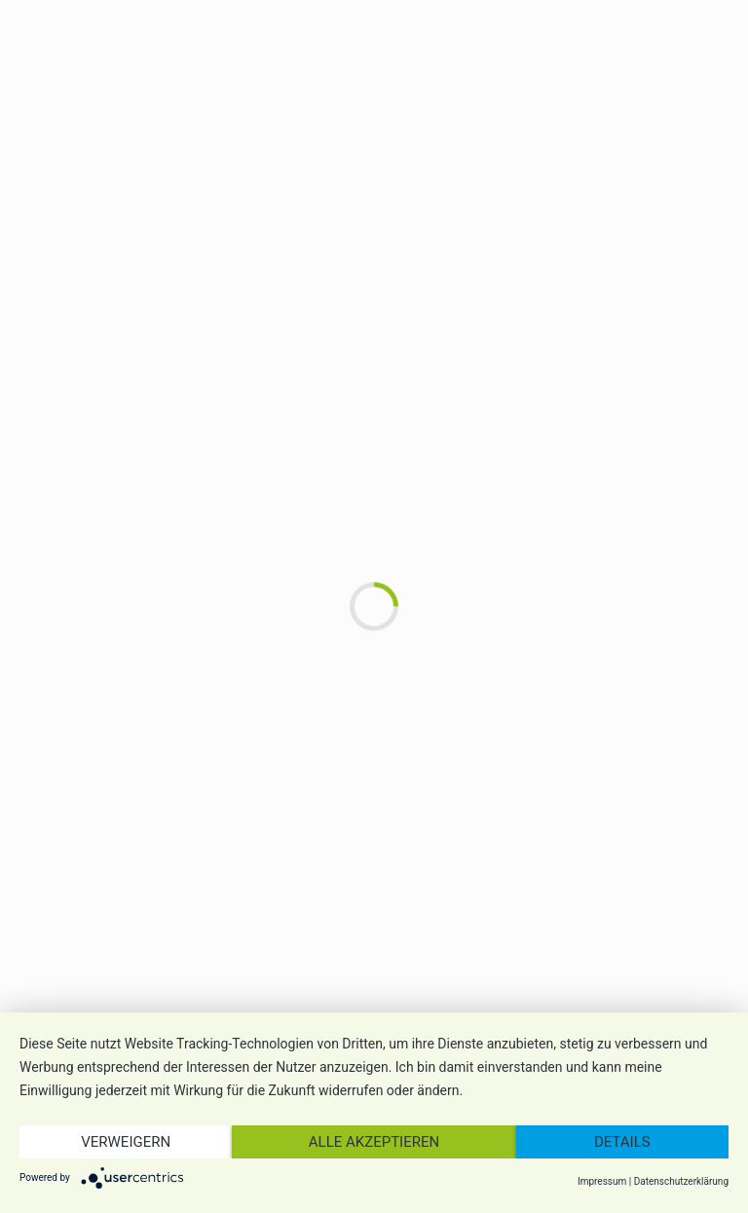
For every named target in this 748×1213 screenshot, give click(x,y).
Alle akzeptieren (374, 1142)
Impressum (602, 1181)
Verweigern (125, 1142)
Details (622, 1142)
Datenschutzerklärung (681, 1181)
